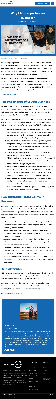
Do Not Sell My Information (46, 379)
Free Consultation (42, 3)
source (21, 109)
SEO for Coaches (34, 389)
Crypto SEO (32, 367)
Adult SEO (32, 384)
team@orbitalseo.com (9, 394)
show (16, 94)
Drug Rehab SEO (33, 365)
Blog (44, 365)
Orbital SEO (4, 58)
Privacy (45, 375)
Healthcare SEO (33, 381)
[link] (48, 394)
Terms (44, 373)
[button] (48, 394)
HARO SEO (32, 386)
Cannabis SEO (33, 373)
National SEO (32, 370)
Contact (45, 370)
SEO (12, 293)
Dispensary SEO (33, 375)
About (44, 367)
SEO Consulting (18, 293)
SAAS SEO (31, 378)
